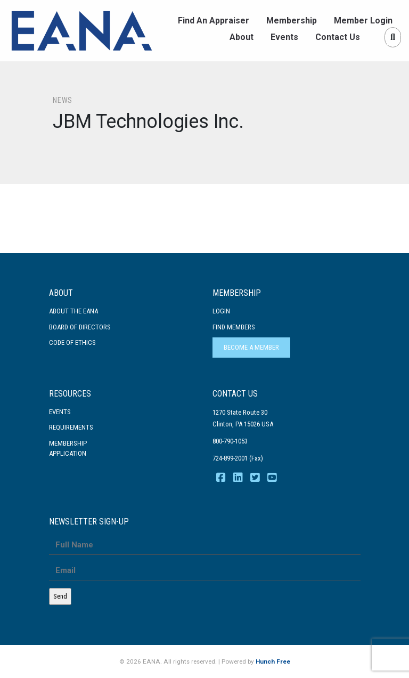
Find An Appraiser (213, 20)
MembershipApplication (68, 448)
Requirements (71, 427)
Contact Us (337, 37)
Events (284, 37)
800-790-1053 (230, 441)
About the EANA (73, 311)
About (241, 37)
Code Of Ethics (72, 342)
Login (221, 311)
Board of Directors (80, 327)
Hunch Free (273, 661)
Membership (291, 20)
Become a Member (251, 347)
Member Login (363, 20)
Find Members (233, 327)
